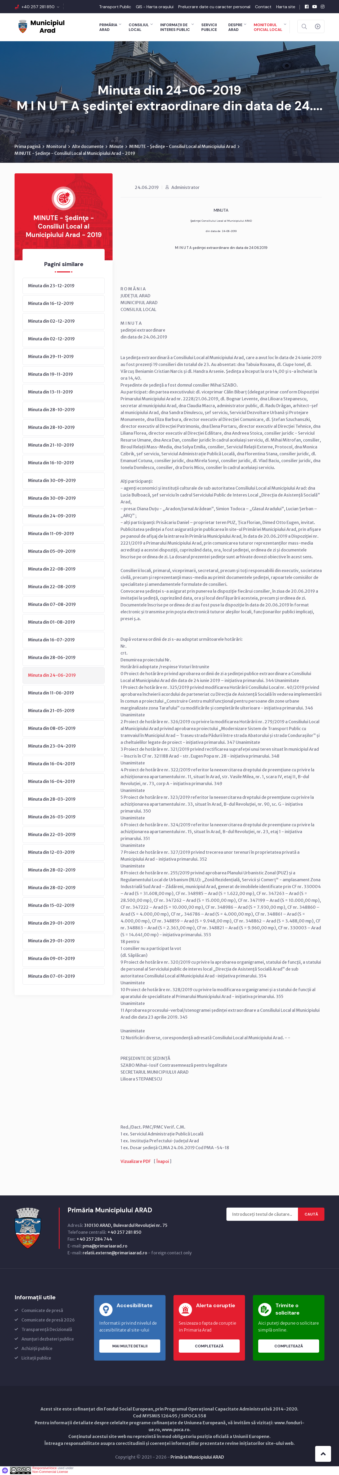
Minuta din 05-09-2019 (51, 551)
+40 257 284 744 (94, 1239)
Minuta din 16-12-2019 (51, 303)
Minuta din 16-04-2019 (51, 764)
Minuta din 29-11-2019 (51, 356)
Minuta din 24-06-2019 (52, 675)
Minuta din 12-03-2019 (51, 852)
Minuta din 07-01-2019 (51, 976)
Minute (116, 146)
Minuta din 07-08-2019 (52, 604)
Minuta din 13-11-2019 (50, 392)
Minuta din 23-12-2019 (51, 286)
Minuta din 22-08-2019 (51, 569)
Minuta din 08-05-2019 (51, 728)
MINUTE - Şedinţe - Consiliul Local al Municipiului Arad (182, 146)
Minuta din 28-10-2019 (51, 409)
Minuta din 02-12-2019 (51, 321)
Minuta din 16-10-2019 (51, 463)
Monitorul (56, 146)
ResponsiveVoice (44, 1469)
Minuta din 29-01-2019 (51, 923)
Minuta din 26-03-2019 (51, 817)
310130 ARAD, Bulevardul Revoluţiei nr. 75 (125, 1225)
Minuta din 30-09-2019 (52, 480)
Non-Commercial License (50, 1472)
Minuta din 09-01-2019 (51, 958)
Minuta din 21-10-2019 (51, 445)
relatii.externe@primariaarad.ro (115, 1253)
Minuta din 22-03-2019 (51, 834)
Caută (311, 1214)
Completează (209, 1346)
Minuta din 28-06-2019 (51, 657)
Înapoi (162, 1162)
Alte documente (88, 146)
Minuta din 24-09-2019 (52, 516)
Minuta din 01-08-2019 (51, 622)
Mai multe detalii (130, 1346)
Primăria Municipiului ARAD (197, 1457)
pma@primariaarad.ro (105, 1246)
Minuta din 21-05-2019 (51, 710)
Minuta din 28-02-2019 (51, 870)
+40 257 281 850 (38, 7)
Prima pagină (28, 146)
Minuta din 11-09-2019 (51, 533)
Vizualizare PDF (136, 1162)
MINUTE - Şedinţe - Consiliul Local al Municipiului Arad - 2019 (75, 153)
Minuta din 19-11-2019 (50, 374)
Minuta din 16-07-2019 (51, 640)
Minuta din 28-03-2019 (51, 799)
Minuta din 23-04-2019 (52, 746)
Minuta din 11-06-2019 (51, 693)
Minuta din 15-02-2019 (51, 905)
